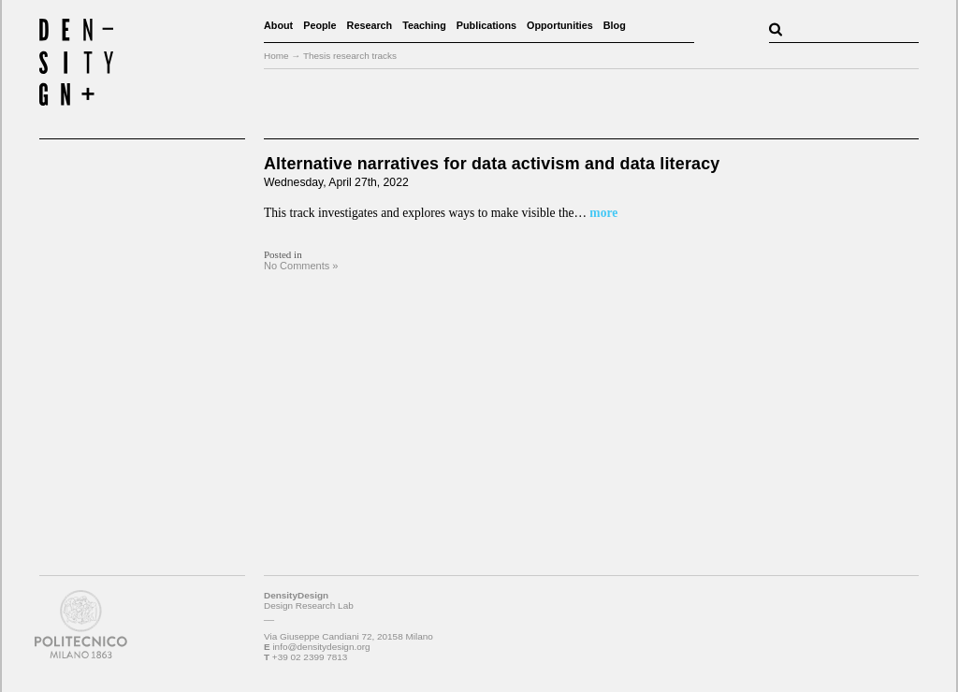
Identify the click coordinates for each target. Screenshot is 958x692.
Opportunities (560, 25)
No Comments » (301, 265)
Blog (614, 25)
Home (276, 55)
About (278, 25)
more (602, 213)
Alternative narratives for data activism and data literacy (491, 163)
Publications (486, 25)
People (319, 25)
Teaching (424, 25)
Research (370, 25)
